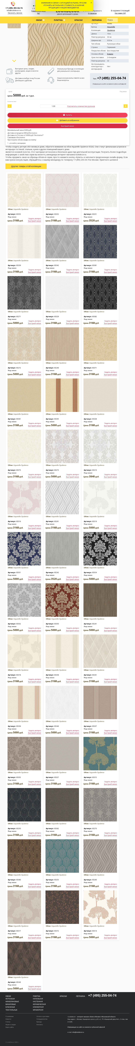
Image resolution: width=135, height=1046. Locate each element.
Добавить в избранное (69, 120)
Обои (39, 20)
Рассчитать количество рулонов (81, 106)
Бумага (110, 54)
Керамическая (39, 1004)
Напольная (38, 999)
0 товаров (92, 13)
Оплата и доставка (43, 1016)
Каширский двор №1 (39, 12)
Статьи (8, 1022)
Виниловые (11, 1004)
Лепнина (97, 20)
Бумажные (10, 1007)
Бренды (39, 1022)
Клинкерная (38, 1007)
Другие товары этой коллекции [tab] (26, 166)
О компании (10, 1016)
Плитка (58, 20)
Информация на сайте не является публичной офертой (109, 84)
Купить (69, 115)
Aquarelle (111, 27)
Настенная (38, 1001)
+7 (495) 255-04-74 (14, 8)
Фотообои (10, 999)
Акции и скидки (11, 1024)
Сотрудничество (42, 1019)
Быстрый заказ (67, 126)
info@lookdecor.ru (14, 10)
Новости (8, 1019)
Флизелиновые (12, 1001)
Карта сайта (10, 1027)
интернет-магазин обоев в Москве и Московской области (96, 1016)
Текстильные (11, 1010)
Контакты (40, 1024)
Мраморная (38, 1010)
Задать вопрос (34, 218)
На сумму (120, 13)
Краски (78, 20)
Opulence (111, 30)
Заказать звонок (15, 13)
